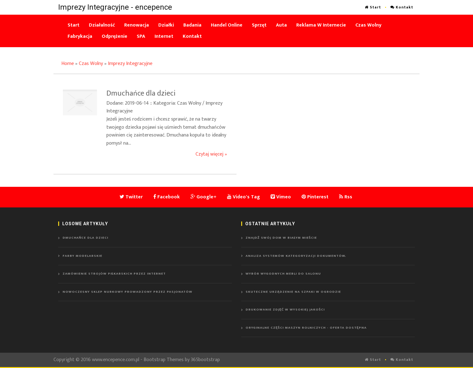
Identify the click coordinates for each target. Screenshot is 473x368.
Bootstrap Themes (164, 360)
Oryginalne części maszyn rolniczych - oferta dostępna (306, 328)
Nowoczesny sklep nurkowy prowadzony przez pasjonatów (127, 292)
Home (67, 63)
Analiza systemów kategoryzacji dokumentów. (296, 256)
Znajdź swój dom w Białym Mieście (281, 238)
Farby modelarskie (82, 256)
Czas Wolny (91, 63)
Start (373, 7)
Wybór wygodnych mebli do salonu (283, 273)
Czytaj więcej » (211, 154)
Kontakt (401, 7)
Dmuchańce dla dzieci (85, 238)
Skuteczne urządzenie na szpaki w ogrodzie (293, 292)
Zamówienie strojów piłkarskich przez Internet (114, 273)
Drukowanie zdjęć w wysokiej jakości (285, 309)
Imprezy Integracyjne (130, 63)
